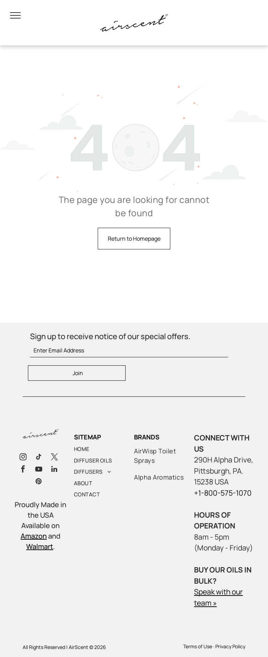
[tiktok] (39, 458)
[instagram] (23, 458)
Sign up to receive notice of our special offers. (110, 336)
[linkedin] (54, 470)
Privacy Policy (230, 646)
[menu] (15, 15)
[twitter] (54, 458)
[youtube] (39, 470)
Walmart (39, 546)
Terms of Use (197, 646)
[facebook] (23, 470)
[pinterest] (39, 482)
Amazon (34, 536)
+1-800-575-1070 (223, 493)
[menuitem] (106, 451)
